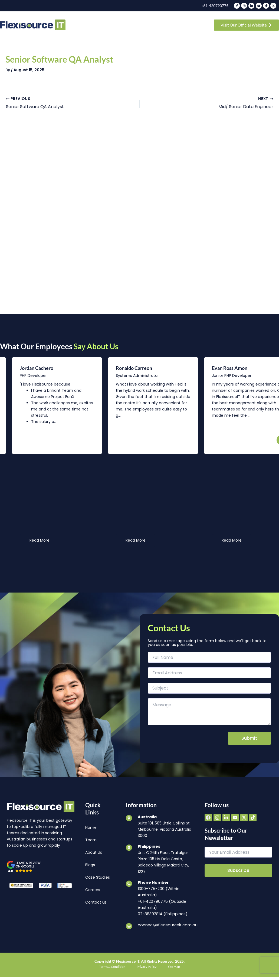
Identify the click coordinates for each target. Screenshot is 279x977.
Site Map (174, 967)
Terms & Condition (112, 967)
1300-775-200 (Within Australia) (158, 892)
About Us (93, 853)
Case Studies (97, 878)
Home (91, 828)
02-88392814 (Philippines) (162, 914)
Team (91, 840)
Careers (92, 890)
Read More (39, 540)
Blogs (90, 865)
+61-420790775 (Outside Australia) (161, 905)
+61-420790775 (214, 5)
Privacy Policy (146, 967)
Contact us (96, 902)
